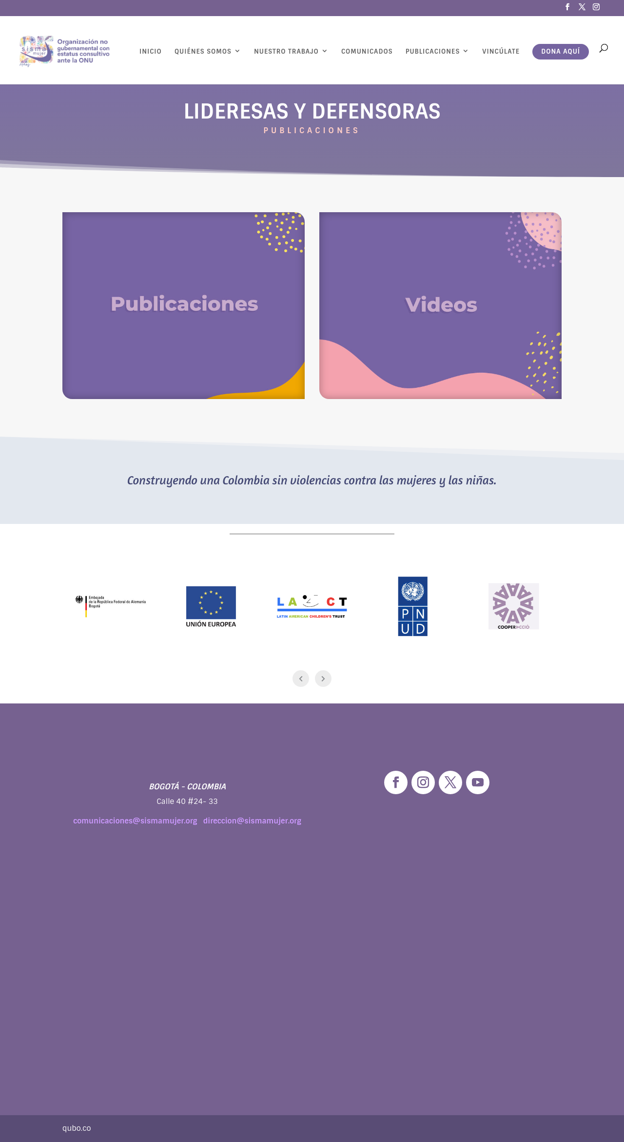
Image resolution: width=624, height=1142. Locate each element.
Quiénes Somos (203, 51)
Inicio (150, 51)
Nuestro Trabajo (286, 51)
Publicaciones (433, 51)
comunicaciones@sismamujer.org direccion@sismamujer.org (187, 821)
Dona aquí (560, 51)
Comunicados (367, 51)
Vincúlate (501, 51)
